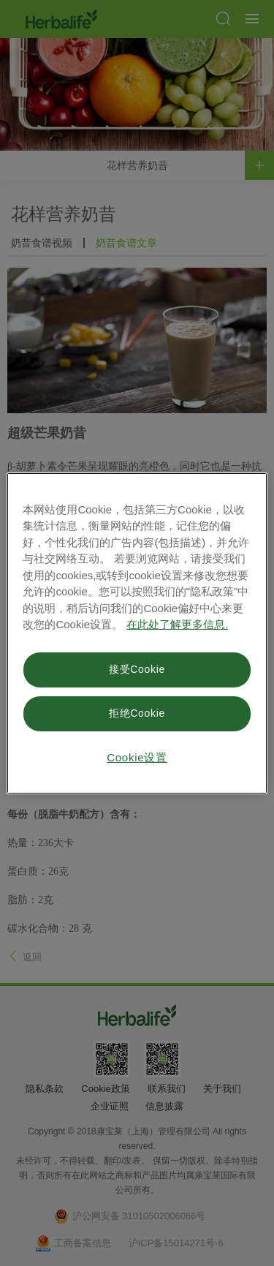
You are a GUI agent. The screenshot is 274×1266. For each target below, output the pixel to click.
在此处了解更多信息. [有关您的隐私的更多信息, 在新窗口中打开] (177, 624)
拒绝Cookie (137, 713)
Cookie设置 (137, 757)
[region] (137, 633)
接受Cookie (137, 669)
